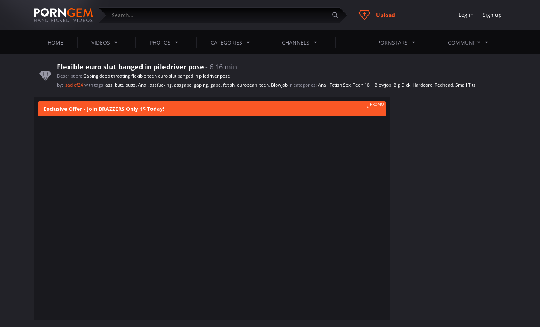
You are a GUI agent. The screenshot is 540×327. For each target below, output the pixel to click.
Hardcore (422, 85)
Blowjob (279, 85)
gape (215, 85)
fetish (229, 85)
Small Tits (465, 85)
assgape (183, 85)
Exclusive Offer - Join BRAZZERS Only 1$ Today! (104, 108)
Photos (166, 42)
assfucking (161, 85)
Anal (142, 85)
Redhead (444, 85)
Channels (301, 42)
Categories (232, 42)
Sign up (492, 14)
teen (264, 85)
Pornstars (398, 42)
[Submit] (337, 15)
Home (55, 42)
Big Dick (401, 85)
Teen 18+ (362, 85)
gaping (201, 85)
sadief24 (74, 85)
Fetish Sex (340, 85)
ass (108, 85)
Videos (107, 42)
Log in (466, 14)
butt (119, 85)
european (247, 85)
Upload (376, 15)
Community (470, 42)
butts (130, 85)
